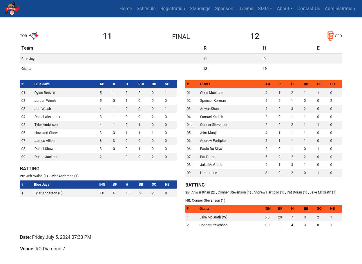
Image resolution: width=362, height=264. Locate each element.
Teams (246, 8)
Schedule (146, 8)
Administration (340, 8)
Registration (172, 8)
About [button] (283, 8)
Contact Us (308, 8)
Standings (200, 8)
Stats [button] (263, 8)
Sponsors (225, 8)
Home (126, 8)
